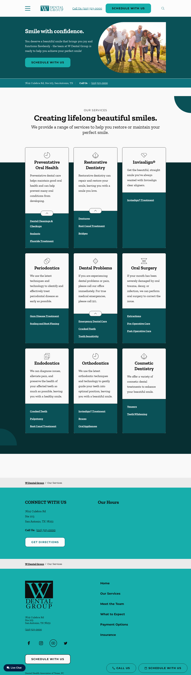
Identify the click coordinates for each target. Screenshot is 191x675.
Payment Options (114, 624)
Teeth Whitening (137, 414)
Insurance (108, 635)
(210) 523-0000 (99, 83)
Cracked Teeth (87, 328)
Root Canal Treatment (91, 226)
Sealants (35, 233)
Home (105, 583)
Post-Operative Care (139, 331)
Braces (82, 418)
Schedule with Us (128, 8)
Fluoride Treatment (42, 241)
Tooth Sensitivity (88, 336)
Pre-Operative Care (138, 323)
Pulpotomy (36, 418)
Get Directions (45, 542)
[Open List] (47, 213)
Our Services (110, 593)
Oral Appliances (87, 426)
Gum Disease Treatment (44, 316)
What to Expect (112, 614)
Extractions (134, 316)
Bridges (83, 233)
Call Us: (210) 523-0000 (87, 8)
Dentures (84, 218)
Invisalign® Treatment (140, 200)
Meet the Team (112, 604)
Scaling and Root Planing (44, 323)
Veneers (132, 406)
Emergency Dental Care (92, 321)
